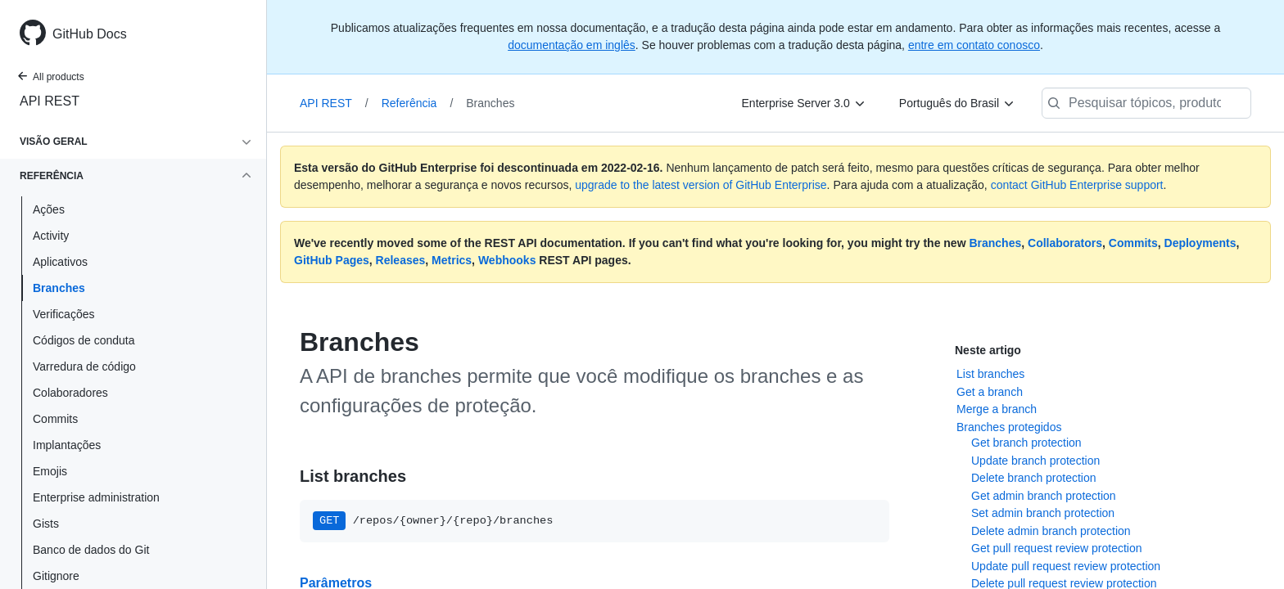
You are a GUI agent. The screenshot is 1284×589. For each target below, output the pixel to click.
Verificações (63, 314)
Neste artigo (988, 350)
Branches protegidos (1008, 427)
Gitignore (56, 575)
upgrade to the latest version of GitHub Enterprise (700, 184)
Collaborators (1065, 243)
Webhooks (507, 260)
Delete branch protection (1033, 477)
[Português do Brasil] (957, 103)
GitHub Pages (331, 260)
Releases (401, 260)
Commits (55, 418)
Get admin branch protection (1043, 495)
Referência (418, 103)
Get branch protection (1026, 442)
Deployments (1200, 243)
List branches (990, 373)
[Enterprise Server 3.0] (804, 103)
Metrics (452, 260)
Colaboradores (70, 392)
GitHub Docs (89, 34)
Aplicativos (60, 261)
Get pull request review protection (1056, 548)
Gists (46, 523)
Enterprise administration (96, 497)
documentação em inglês (571, 45)
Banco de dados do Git (91, 549)
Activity (51, 235)
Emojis (50, 471)
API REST (49, 101)
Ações (49, 209)
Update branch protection (1035, 460)
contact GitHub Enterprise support (1077, 184)
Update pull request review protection (1065, 566)
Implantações (67, 445)
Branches (59, 287)
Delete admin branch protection (1051, 530)
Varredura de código (84, 366)
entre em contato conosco (974, 45)
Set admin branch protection (1042, 512)
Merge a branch (996, 409)
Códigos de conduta (84, 340)
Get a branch (989, 391)
